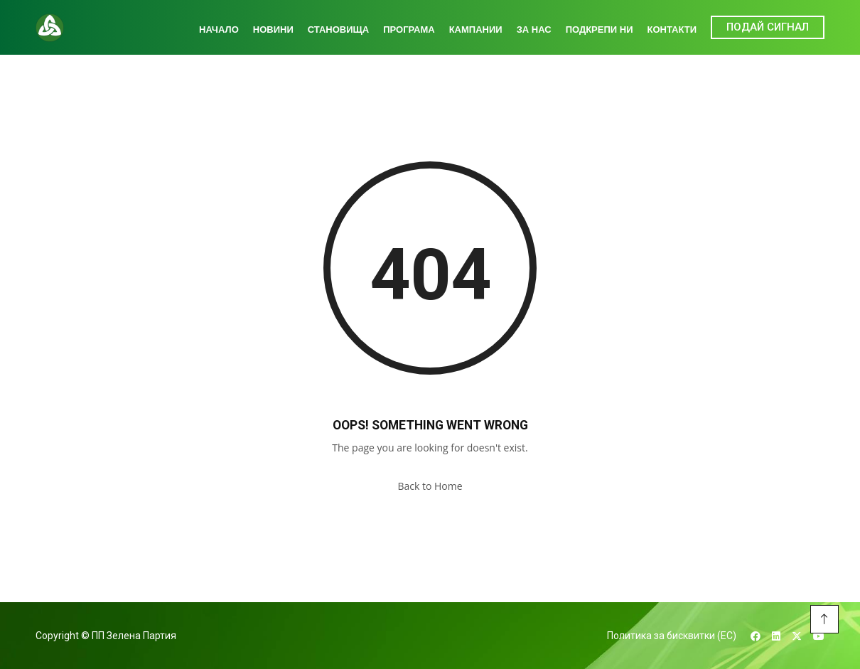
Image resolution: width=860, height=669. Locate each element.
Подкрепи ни (599, 29)
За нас (534, 29)
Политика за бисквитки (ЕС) (671, 635)
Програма (408, 29)
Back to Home (429, 486)
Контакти (672, 29)
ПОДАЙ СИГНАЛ (767, 27)
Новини (273, 29)
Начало (219, 29)
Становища (338, 29)
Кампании (475, 29)
